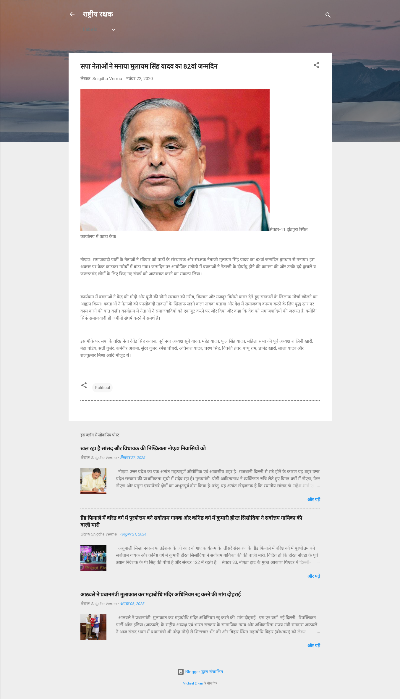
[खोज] (328, 16)
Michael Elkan (193, 683)
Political (102, 387)
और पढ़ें (313, 499)
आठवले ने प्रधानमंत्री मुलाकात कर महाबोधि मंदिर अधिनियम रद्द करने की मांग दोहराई (160, 594)
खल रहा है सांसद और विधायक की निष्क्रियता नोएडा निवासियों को (143, 448)
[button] (316, 66)
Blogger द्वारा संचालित (200, 671)
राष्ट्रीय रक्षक (98, 14)
